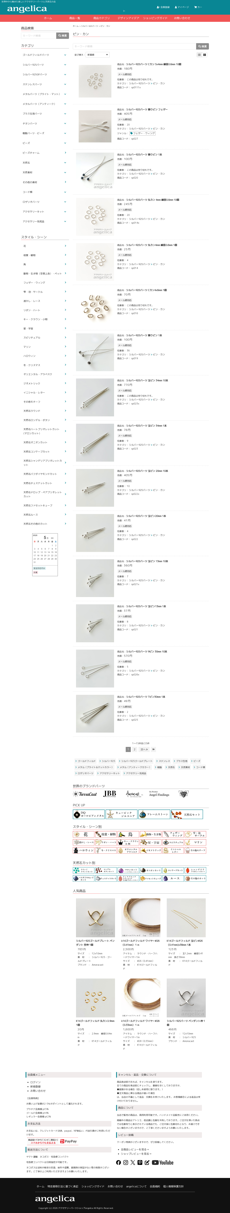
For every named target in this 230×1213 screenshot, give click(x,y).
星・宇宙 (28, 328)
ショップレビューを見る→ (136, 1153)
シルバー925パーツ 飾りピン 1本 (144, 154)
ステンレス (163, 761)
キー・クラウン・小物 (35, 319)
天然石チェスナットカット (37, 483)
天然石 (170, 767)
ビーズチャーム (31, 153)
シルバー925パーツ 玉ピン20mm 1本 (146, 516)
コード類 (199, 767)
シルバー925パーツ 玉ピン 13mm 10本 (147, 561)
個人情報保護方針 (173, 1186)
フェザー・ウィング (144, 133)
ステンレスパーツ (32, 84)
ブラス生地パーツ (32, 113)
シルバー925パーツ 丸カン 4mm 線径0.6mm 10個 (152, 200)
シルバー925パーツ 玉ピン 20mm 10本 (147, 471)
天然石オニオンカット (35, 442)
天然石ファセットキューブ (37, 505)
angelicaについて (136, 1186)
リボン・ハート (31, 310)
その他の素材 (30, 182)
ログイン (35, 1082)
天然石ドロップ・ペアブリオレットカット (42, 494)
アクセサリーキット (108, 773)
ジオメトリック (31, 383)
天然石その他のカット (35, 524)
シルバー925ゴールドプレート (136, 761)
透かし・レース (31, 301)
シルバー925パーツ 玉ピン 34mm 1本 (146, 425)
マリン (27, 347)
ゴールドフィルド (85, 761)
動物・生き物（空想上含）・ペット (42, 273)
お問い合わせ (182, 18)
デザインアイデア (128, 18)
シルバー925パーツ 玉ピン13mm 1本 (146, 606)
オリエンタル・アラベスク (37, 374)
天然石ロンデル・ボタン (36, 420)
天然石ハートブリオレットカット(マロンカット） (41, 431)
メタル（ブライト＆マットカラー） (94, 767)
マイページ (182, 7)
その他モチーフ (31, 401)
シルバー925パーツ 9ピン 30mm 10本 (146, 651)
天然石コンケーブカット (36, 451)
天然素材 (184, 767)
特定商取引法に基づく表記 (63, 1186)
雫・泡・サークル (33, 292)
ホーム (48, 18)
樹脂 (158, 767)
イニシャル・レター (34, 392)
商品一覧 (74, 18)
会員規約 (155, 1186)
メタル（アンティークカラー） (134, 767)
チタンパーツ (30, 123)
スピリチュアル (31, 337)
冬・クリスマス (31, 365)
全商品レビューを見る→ (135, 1149)
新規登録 (35, 1086)
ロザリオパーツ (84, 773)
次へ (144, 749)
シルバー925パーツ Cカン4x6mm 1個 (146, 290)
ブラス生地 (180, 761)
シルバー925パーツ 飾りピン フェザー (147, 109)
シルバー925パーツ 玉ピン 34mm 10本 (147, 380)
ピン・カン (159, 83)
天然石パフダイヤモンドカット (40, 474)
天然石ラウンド (31, 411)
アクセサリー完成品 (134, 773)
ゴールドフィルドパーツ (36, 55)
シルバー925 (107, 761)
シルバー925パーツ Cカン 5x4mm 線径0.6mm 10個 (153, 64)
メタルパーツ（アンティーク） (39, 104)
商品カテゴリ (101, 18)
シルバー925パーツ (89, 26)
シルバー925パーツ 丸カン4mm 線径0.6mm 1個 (151, 245)
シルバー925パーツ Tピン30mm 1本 (145, 696)
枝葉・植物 (29, 255)
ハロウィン (29, 356)
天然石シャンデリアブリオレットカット (42, 463)
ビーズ (195, 761)
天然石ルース (30, 514)
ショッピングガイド (155, 18)
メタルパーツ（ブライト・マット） (42, 94)
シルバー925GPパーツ (35, 74)
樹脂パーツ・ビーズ (33, 133)
